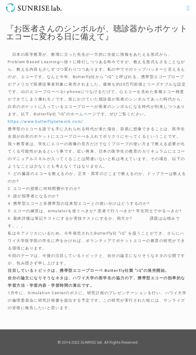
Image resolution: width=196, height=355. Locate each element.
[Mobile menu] (188, 8)
